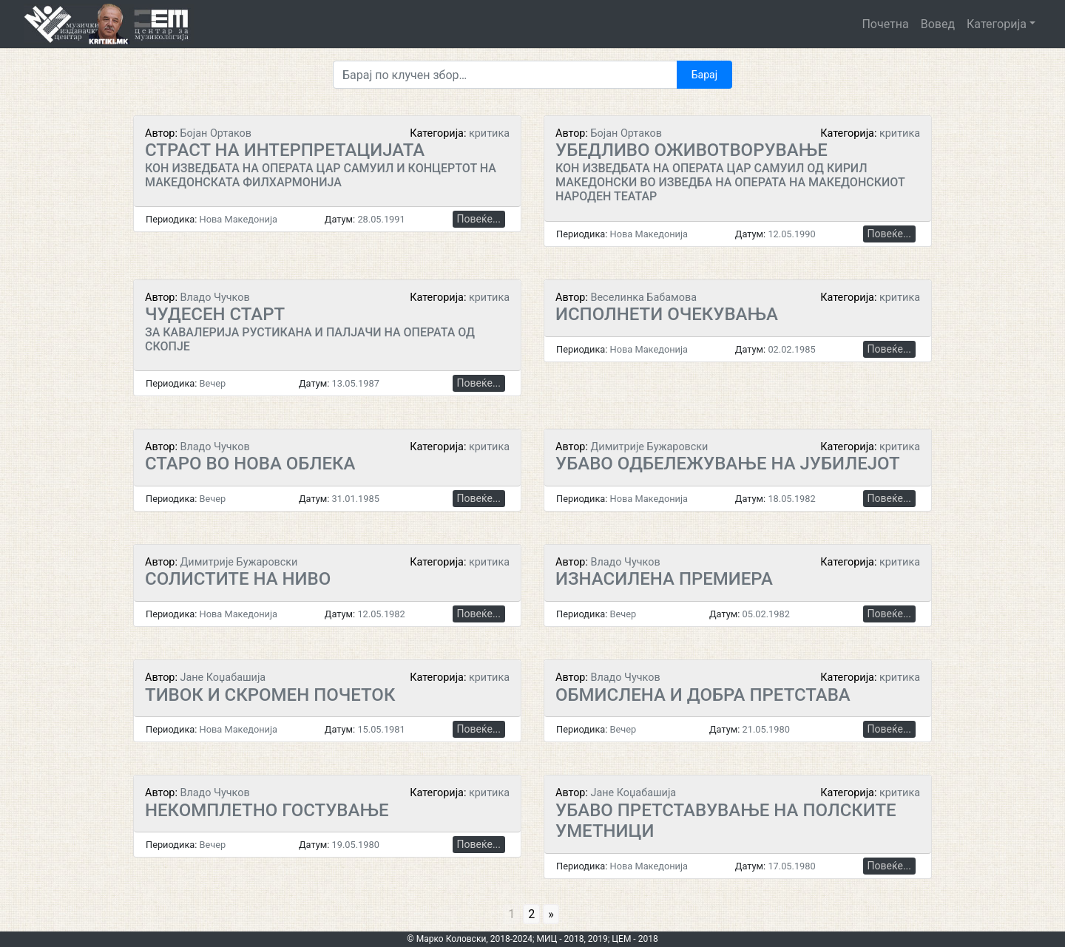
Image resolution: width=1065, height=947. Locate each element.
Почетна (885, 24)
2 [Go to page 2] (531, 914)
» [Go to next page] (551, 914)
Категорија (997, 24)
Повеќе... (479, 219)
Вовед (938, 24)
